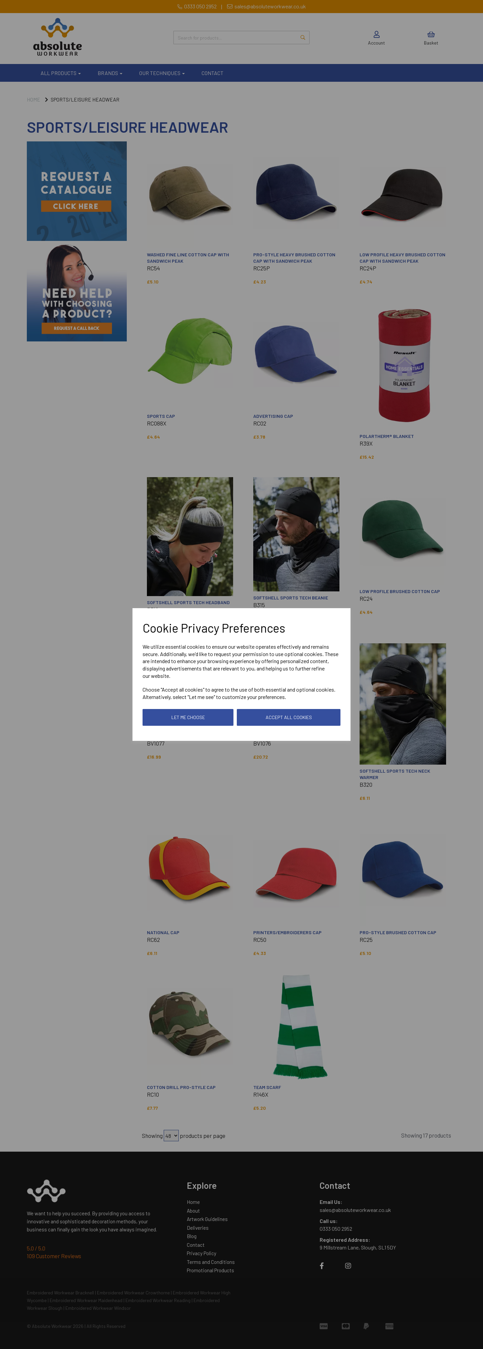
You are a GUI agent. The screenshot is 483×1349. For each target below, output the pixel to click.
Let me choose (188, 717)
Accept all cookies (289, 717)
